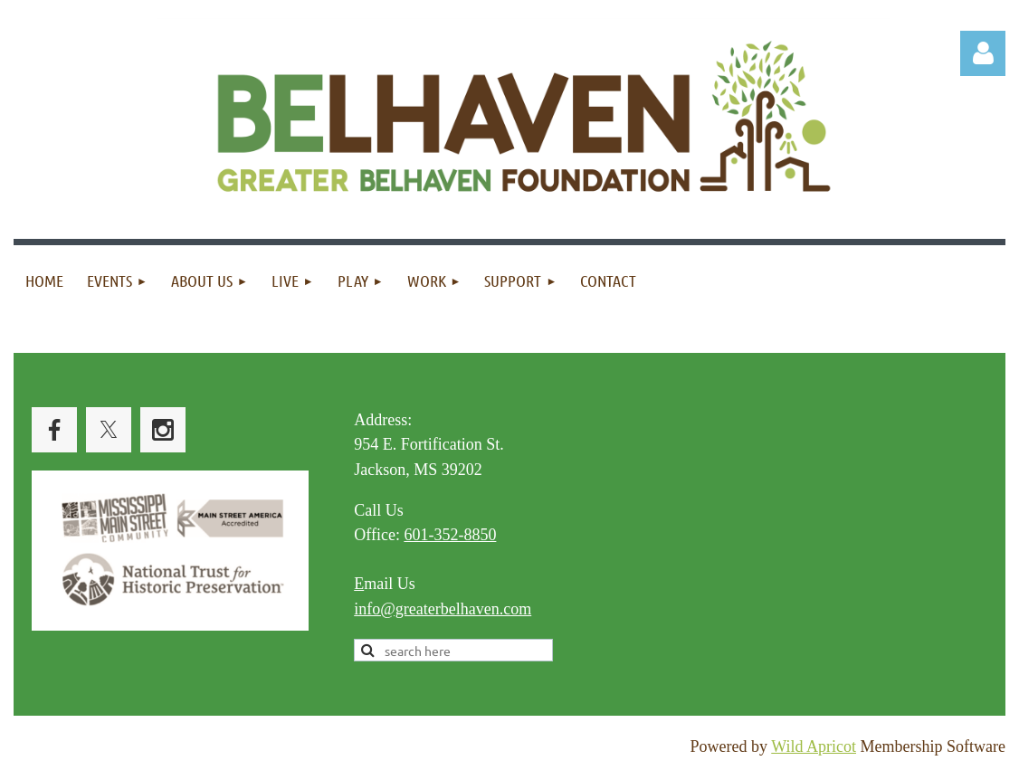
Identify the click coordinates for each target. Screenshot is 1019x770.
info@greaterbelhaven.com (442, 609)
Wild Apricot (813, 746)
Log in (982, 53)
